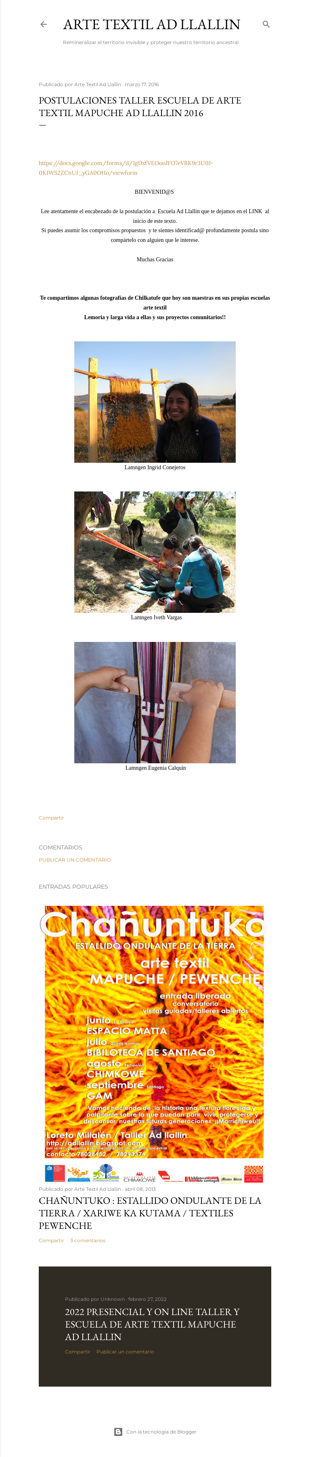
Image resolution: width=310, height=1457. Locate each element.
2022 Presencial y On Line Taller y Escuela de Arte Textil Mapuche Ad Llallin (152, 1324)
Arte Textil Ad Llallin (152, 24)
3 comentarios (87, 1240)
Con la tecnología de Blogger (155, 1432)
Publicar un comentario (75, 860)
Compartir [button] (51, 818)
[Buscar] (266, 22)
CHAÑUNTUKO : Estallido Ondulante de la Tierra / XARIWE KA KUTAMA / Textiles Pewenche (150, 1213)
